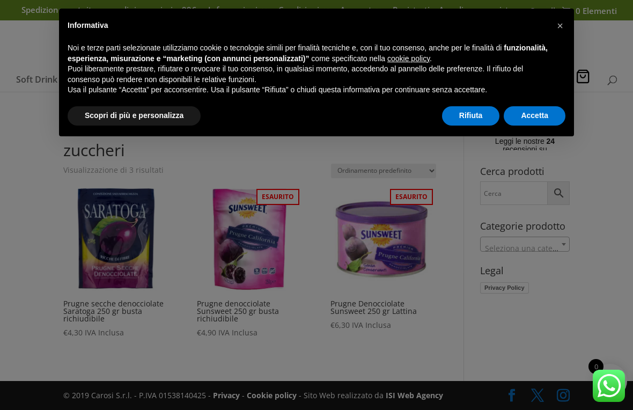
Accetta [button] (534, 115)
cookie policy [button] (408, 58)
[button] (560, 25)
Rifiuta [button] (471, 115)
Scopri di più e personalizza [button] (134, 115)
